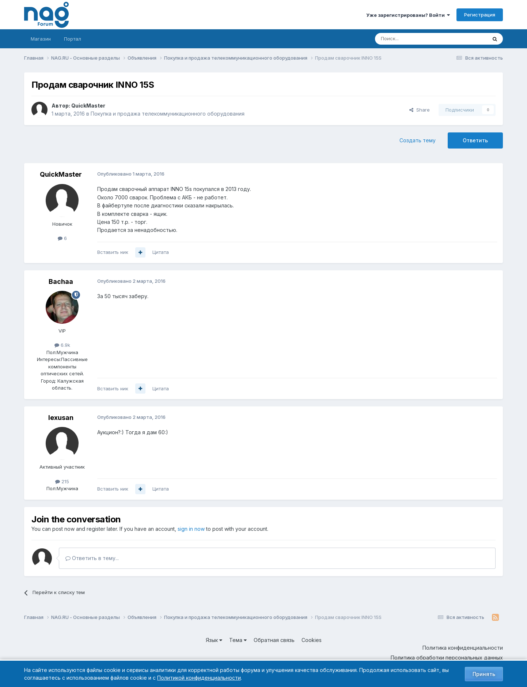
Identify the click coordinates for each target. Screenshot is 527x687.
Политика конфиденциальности (462, 648)
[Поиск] (411, 39)
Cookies (312, 640)
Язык (214, 640)
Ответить (475, 140)
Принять (484, 674)
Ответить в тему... (92, 558)
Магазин (41, 39)
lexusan (60, 417)
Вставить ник (112, 252)
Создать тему (417, 140)
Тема (238, 640)
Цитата (160, 252)
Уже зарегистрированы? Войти (408, 15)
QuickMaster (88, 105)
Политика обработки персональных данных (447, 657)
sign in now (191, 529)
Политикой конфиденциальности (199, 678)
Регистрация (479, 15)
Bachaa (61, 281)
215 (62, 481)
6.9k (62, 345)
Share (419, 110)
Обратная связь (274, 640)
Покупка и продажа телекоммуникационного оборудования (167, 113)
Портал (72, 39)
